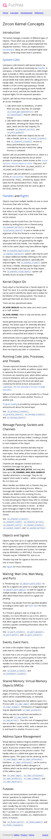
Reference (39, 13)
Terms (31, 835)
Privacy (24, 835)
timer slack (33, 605)
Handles (41, 68)
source (45, 835)
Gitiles (16, 835)
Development (27, 13)
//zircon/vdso (18, 176)
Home (5, 13)
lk (32, 52)
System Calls (11, 60)
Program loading (10, 404)
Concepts (14, 13)
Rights (24, 196)
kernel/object (8, 49)
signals (10, 566)
